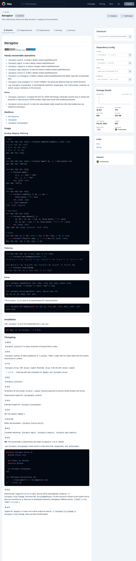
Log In (129, 4)
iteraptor (7, 15)
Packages (91, 4)
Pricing (102, 4)
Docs (111, 4)
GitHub (98, 147)
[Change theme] (119, 4)
